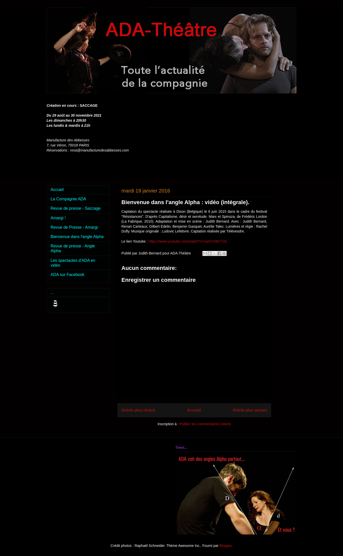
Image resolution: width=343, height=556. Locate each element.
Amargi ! (58, 218)
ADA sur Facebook (67, 274)
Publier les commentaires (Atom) (205, 424)
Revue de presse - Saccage (75, 208)
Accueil (194, 410)
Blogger (225, 546)
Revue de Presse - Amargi (74, 227)
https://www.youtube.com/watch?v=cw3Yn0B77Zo (187, 241)
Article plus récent (138, 410)
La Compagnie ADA (68, 199)
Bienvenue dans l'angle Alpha (77, 236)
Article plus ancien (250, 410)
